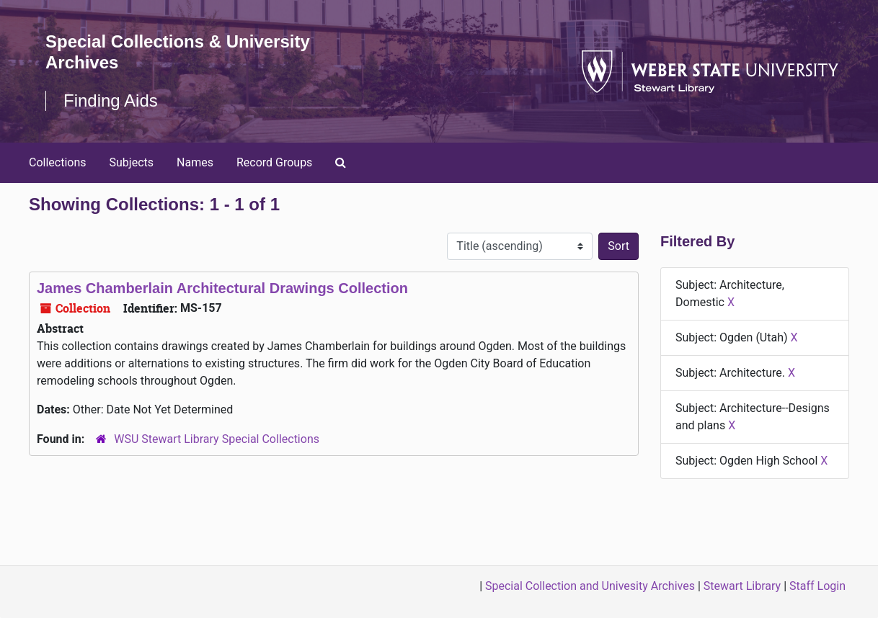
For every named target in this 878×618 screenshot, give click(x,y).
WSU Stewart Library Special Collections (216, 439)
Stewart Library (742, 586)
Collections (58, 162)
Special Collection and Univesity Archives (590, 586)
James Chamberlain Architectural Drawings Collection (222, 288)
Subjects (132, 162)
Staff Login (817, 586)
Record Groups (274, 162)
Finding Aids (110, 100)
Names (195, 162)
